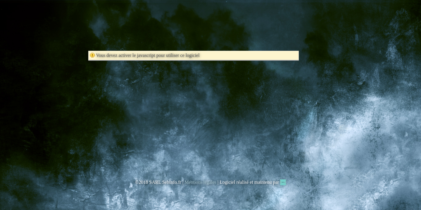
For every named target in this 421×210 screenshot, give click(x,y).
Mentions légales (200, 182)
